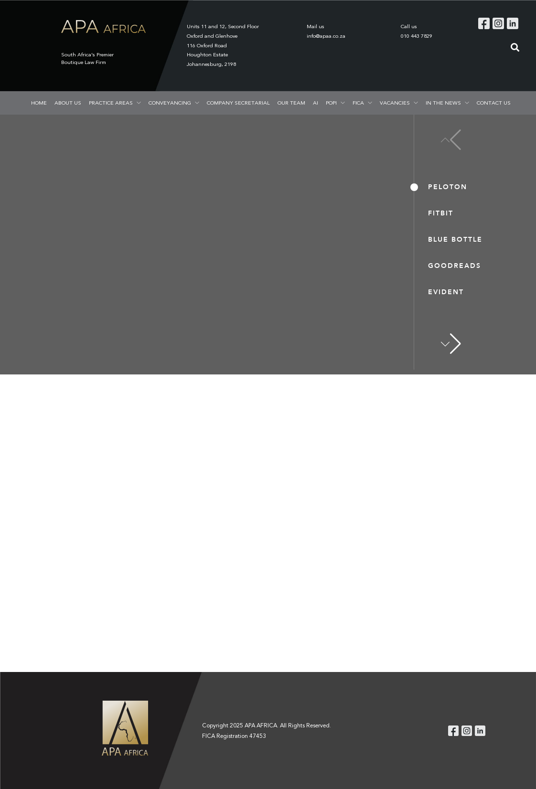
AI (315, 102)
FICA (358, 102)
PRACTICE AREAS (111, 102)
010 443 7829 (416, 35)
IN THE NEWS (443, 102)
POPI (331, 102)
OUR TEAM (291, 102)
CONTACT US (494, 102)
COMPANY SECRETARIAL (238, 102)
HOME (39, 102)
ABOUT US (67, 102)
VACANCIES (395, 102)
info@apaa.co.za (326, 35)
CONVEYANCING (170, 102)
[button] (451, 344)
